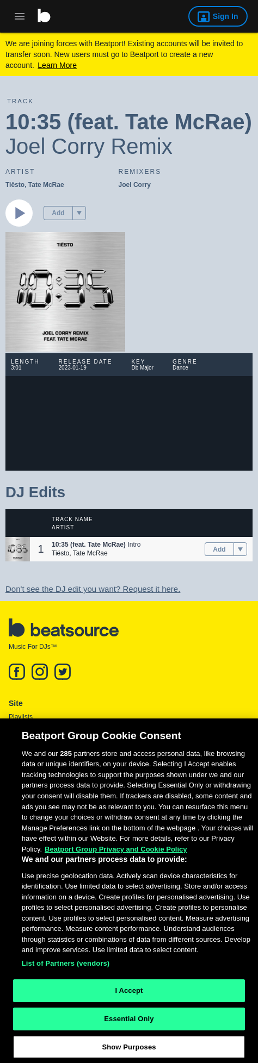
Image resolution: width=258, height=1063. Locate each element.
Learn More (57, 65)
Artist (63, 527)
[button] (79, 213)
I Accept (129, 995)
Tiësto (14, 185)
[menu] (79, 213)
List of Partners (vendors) (66, 968)
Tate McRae (46, 185)
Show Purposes (129, 1051)
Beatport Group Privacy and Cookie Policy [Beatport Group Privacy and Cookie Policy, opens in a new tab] (116, 853)
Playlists (21, 717)
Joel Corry (135, 185)
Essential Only (128, 1023)
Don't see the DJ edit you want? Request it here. (92, 588)
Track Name (72, 519)
